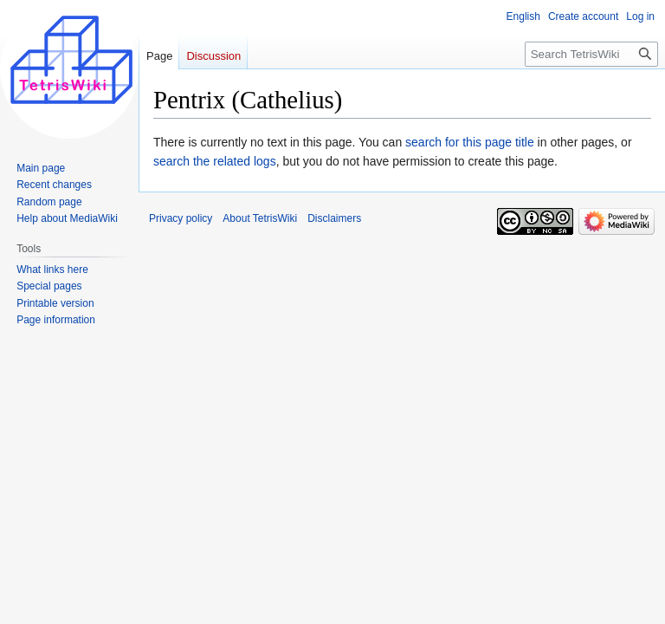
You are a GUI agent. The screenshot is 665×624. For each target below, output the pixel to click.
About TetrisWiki (260, 218)
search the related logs (214, 161)
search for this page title (469, 142)
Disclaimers (334, 218)
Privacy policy (180, 218)
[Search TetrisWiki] (591, 54)
